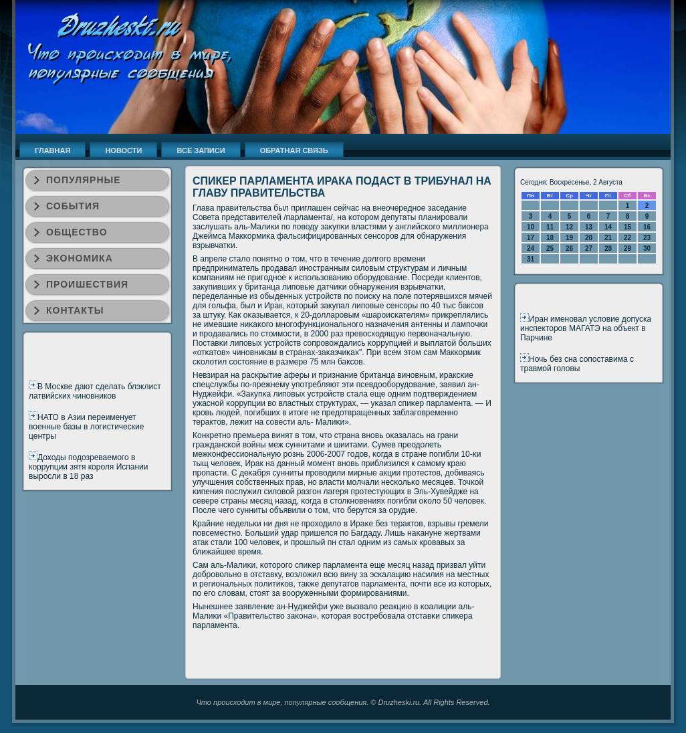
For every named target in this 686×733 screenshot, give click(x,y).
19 (569, 237)
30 (647, 248)
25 (550, 248)
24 (530, 248)
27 (588, 248)
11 (550, 227)
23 (647, 237)
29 (627, 248)
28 (608, 248)
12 (569, 227)
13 (588, 227)
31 (530, 259)
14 (608, 227)
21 (608, 237)
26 (569, 248)
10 (530, 227)
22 (627, 237)
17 (530, 237)
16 (647, 227)
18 (550, 237)
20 (588, 237)
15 (627, 227)
